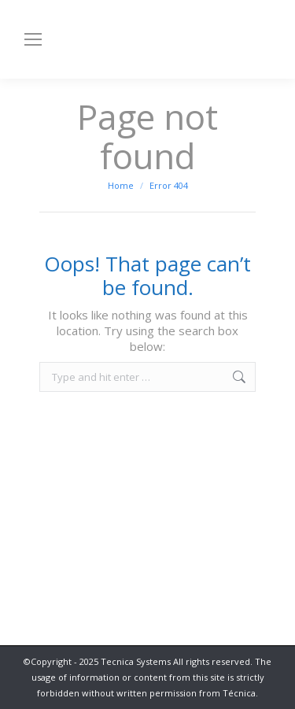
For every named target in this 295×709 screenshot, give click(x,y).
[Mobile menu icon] (33, 39)
